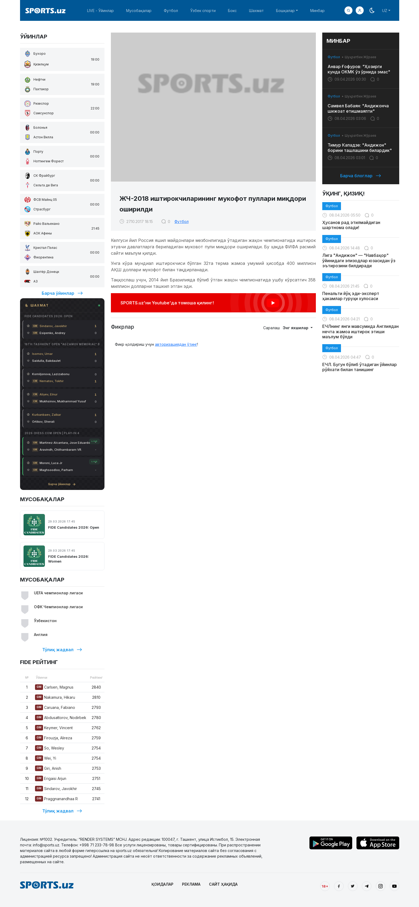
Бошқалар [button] (285, 10)
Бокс (232, 10)
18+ (325, 886)
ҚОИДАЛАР (162, 884)
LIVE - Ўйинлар (100, 10)
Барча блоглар (360, 175)
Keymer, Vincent (54, 728)
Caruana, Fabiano (55, 707)
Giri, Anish (48, 768)
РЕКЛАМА (191, 884)
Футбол (171, 10)
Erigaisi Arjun (50, 778)
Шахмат (256, 10)
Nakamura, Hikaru (55, 697)
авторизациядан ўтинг (176, 344)
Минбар (317, 10)
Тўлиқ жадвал (62, 649)
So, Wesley (49, 748)
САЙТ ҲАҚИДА (223, 884)
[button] (360, 10)
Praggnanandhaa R (56, 799)
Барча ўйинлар (62, 293)
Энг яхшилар (296, 327)
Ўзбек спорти (203, 10)
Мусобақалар (139, 10)
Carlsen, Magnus (54, 687)
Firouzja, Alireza (53, 738)
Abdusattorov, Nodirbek (60, 717)
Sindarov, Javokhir (56, 788)
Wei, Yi (45, 758)
